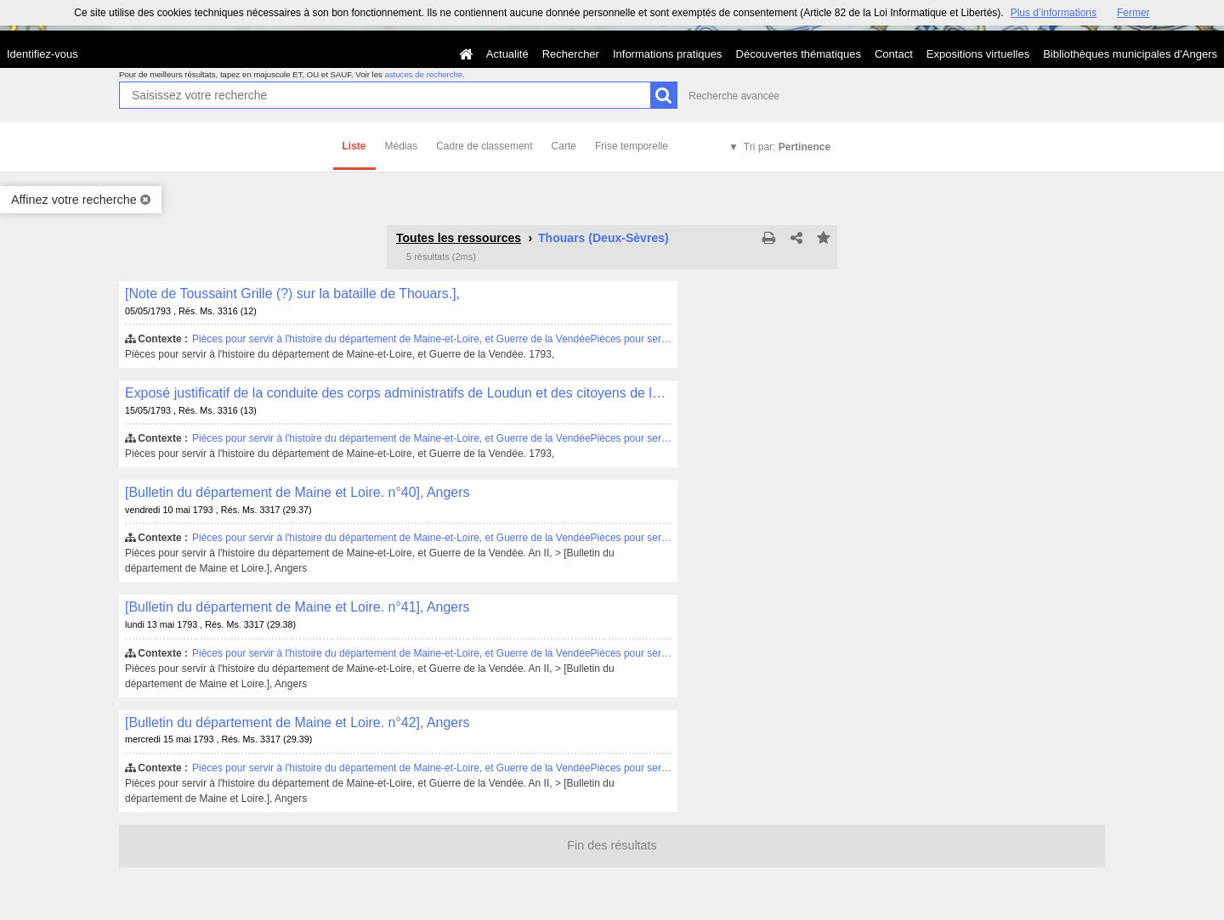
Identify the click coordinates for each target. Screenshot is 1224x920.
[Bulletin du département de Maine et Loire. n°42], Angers (297, 722)
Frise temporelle (631, 146)
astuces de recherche (423, 74)
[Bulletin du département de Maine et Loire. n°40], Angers (297, 492)
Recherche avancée (733, 96)
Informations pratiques (667, 54)
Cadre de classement (484, 146)
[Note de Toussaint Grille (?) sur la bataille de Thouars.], (292, 293)
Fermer (1133, 13)
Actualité (507, 54)
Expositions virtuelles (977, 54)
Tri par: (787, 147)
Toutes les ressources (458, 238)
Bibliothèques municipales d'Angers (1130, 54)
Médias (401, 146)
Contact (894, 54)
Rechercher (570, 54)
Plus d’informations (1053, 13)
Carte (564, 146)
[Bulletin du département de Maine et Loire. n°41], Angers (297, 607)
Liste (354, 146)
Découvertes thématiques (798, 54)
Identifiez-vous (42, 54)
